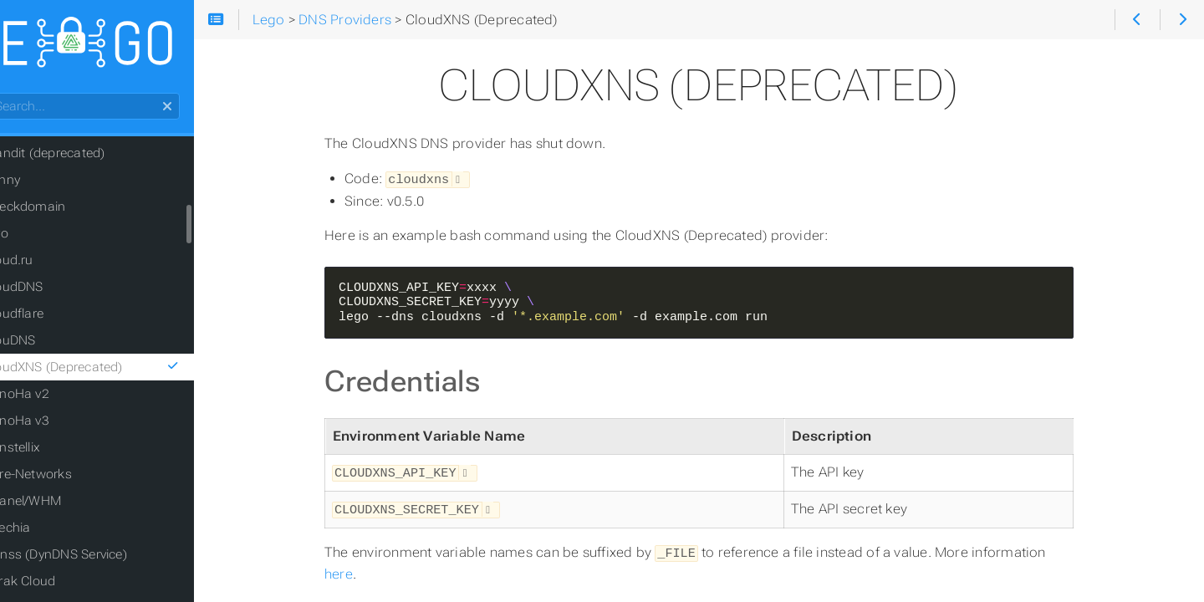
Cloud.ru (52, 264)
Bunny (45, 183)
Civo (39, 237)
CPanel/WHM (66, 505)
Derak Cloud (63, 585)
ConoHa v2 (60, 398)
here (367, 570)
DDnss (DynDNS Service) (99, 558)
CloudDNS (57, 290)
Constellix (55, 451)
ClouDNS (53, 344)
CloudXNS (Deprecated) (132, 371)
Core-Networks (71, 478)
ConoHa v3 (60, 424)
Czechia (50, 531)
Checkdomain (68, 210)
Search (14, 97)
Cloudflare (57, 317)
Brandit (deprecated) (88, 157)
